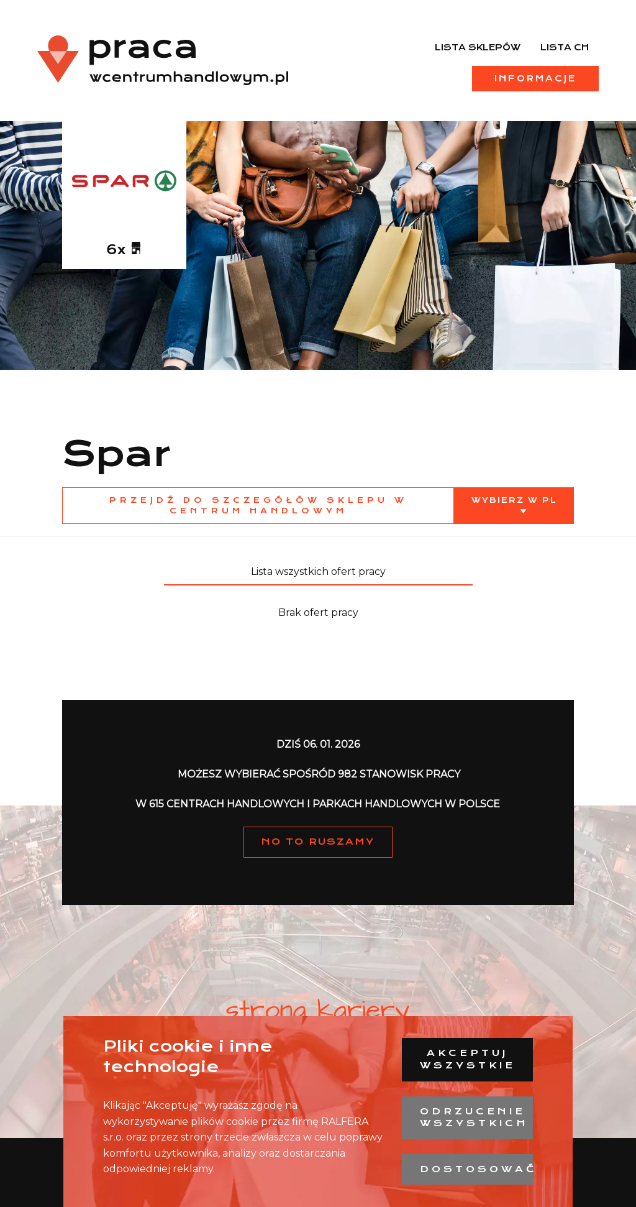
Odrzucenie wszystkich (474, 1117)
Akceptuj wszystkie (468, 1059)
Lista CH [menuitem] (564, 47)
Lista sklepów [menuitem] (477, 47)
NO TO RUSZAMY (318, 841)
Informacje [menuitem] (535, 78)
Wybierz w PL (514, 500)
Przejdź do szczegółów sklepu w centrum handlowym (258, 505)
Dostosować (476, 1169)
